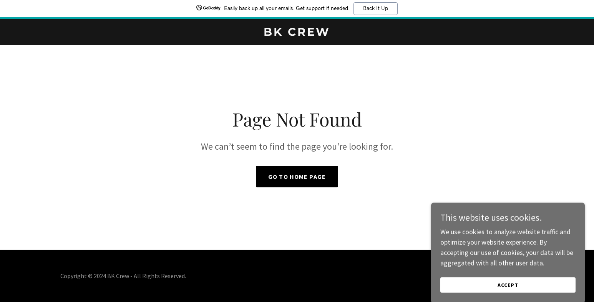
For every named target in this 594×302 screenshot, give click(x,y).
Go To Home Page (297, 176)
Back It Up (375, 8)
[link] (297, 33)
